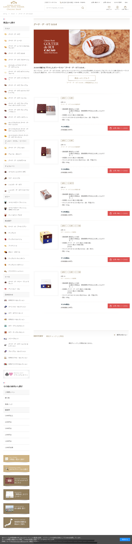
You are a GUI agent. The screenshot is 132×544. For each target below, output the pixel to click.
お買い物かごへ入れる (120, 128)
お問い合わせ (107, 2)
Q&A (126, 2)
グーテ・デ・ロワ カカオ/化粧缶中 (70, 104)
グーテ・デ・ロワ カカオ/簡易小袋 (70, 189)
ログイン (117, 9)
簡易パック (9, 404)
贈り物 (7, 398)
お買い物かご (125, 9)
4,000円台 (8, 422)
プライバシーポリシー (19, 541)
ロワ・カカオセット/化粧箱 (68, 278)
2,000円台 (8, 435)
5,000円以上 (9, 415)
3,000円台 (8, 428)
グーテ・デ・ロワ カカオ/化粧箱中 (70, 147)
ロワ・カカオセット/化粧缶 (68, 232)
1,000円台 (8, 441)
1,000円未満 (9, 447)
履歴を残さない (122, 335)
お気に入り (109, 9)
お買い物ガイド (95, 2)
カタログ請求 (118, 2)
